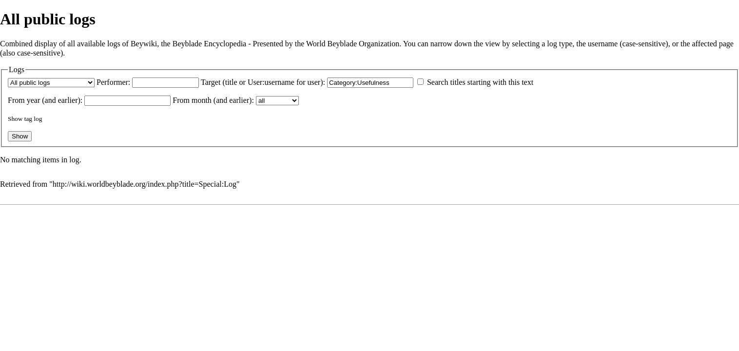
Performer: (113, 82)
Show (15, 118)
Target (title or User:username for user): (263, 82)
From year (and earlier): (45, 100)
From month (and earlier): (213, 100)
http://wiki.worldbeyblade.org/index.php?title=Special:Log (144, 184)
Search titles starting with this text (480, 82)
